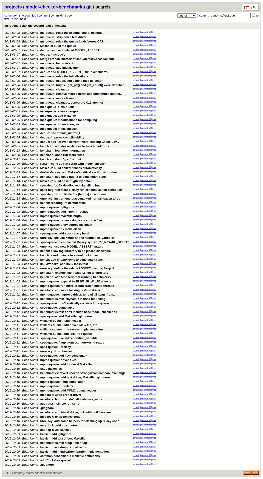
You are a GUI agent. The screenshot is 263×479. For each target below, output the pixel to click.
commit (43, 15)
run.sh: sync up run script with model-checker (73, 163)
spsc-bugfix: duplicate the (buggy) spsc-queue (73, 194)
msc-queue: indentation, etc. (60, 124)
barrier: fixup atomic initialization (63, 447)
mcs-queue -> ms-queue (57, 107)
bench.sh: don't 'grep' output (60, 159)
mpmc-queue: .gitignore (57, 207)
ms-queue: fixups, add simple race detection (71, 80)
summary (10, 15)
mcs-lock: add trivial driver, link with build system (75, 412)
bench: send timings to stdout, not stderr (69, 255)
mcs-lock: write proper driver (60, 395)
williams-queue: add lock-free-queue (66, 333)
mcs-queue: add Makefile (58, 115)
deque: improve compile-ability (62, 137)
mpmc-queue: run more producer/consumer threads (77, 285)
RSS (255, 472)
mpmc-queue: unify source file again (66, 224)
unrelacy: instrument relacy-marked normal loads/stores (80, 198)
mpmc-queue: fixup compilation (62, 381)
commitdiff (57, 15)
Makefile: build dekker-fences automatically (71, 168)
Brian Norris (30, 32)
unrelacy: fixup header (56, 351)
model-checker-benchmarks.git (58, 6)
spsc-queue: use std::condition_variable (68, 338)
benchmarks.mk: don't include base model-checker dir (78, 312)
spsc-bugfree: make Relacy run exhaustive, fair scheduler (81, 190)
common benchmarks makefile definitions (70, 456)
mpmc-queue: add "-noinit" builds (64, 211)
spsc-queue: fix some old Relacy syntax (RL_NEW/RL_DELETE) (85, 242)
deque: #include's (52, 54)
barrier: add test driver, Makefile (62, 438)
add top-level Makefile (55, 429)
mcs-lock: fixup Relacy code (60, 416)
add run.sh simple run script (60, 403)
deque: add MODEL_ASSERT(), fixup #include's (73, 72)
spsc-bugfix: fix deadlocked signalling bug (70, 185)
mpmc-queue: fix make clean (60, 229)
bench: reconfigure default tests (63, 203)
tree (69, 15)
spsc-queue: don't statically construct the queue (74, 303)
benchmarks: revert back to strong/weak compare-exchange (82, 373)
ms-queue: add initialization (59, 67)
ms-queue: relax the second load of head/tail (36, 25)
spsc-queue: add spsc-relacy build (64, 233)
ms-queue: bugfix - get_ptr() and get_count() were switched (82, 85)
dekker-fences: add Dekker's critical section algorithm (78, 172)
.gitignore (47, 408)
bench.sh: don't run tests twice (62, 155)
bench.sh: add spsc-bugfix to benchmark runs (73, 176)
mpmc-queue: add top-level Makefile (66, 364)
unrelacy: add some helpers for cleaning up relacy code (79, 421)
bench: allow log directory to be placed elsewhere (75, 251)
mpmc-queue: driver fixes (58, 360)
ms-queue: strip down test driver (63, 37)
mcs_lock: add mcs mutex (58, 425)
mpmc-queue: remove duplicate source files (71, 220)
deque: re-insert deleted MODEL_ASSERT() (71, 50)
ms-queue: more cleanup (58, 98)
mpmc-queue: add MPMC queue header (68, 390)
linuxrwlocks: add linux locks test (64, 264)
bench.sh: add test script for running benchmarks (75, 277)
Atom (247, 472)
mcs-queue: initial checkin (59, 128)
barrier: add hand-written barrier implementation (74, 451)
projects (13, 6)
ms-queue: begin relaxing (58, 63)
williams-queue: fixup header (60, 320)
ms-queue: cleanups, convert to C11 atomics (72, 102)
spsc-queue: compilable (57, 307)
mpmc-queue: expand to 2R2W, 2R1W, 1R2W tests (75, 281)
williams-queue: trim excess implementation (71, 329)
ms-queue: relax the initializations (64, 76)
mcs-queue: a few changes (59, 111)
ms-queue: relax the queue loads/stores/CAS (72, 41)
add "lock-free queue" (55, 460)
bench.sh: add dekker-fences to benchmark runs (74, 146)
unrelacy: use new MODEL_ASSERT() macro (71, 246)
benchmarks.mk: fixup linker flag (63, 443)
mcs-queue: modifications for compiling (68, 120)
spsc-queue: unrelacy (55, 347)
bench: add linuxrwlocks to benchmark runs (71, 259)
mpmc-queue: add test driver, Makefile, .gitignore (75, 377)
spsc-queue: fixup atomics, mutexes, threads (72, 342)
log (34, 15)
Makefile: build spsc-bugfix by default (66, 181)
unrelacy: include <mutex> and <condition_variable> (77, 238)
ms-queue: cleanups (54, 89)
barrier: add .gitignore (55, 434)
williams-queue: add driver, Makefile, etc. (69, 325)
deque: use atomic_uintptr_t (60, 133)
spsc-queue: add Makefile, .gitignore (66, 316)
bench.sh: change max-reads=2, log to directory (74, 272)
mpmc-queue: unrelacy (56, 386)
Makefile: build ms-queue (58, 46)
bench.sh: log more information (62, 150)
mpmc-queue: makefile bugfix (61, 216)
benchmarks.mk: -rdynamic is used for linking (72, 299)
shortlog (24, 15)
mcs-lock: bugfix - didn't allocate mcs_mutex (72, 399)
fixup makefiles (51, 368)
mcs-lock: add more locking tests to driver (70, 290)
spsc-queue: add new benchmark (63, 355)
